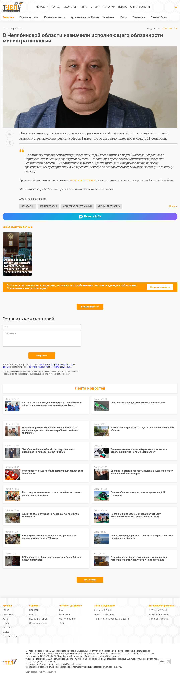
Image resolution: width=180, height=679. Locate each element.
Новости (42, 6)
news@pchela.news (104, 614)
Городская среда (28, 17)
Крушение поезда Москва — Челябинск (93, 17)
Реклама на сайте (158, 618)
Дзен (62, 623)
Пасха (123, 17)
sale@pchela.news (158, 614)
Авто (84, 6)
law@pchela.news (112, 666)
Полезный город (38, 618)
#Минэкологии (48, 206)
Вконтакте (64, 614)
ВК (170, 28)
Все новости (90, 579)
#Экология (28, 206)
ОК (175, 28)
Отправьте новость (160, 287)
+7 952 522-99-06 (103, 610)
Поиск (32, 614)
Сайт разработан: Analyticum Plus (41, 672)
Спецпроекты (140, 6)
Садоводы (139, 17)
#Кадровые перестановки (77, 206)
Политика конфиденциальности (111, 618)
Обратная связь (38, 623)
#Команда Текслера (109, 206)
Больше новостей (90, 306)
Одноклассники (67, 618)
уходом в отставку (82, 180)
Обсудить (172, 206)
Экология (70, 6)
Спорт (95, 6)
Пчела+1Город (159, 17)
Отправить (41, 355)
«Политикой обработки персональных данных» (49, 367)
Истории (109, 6)
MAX (164, 28)
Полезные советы (54, 17)
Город (56, 6)
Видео (122, 6)
